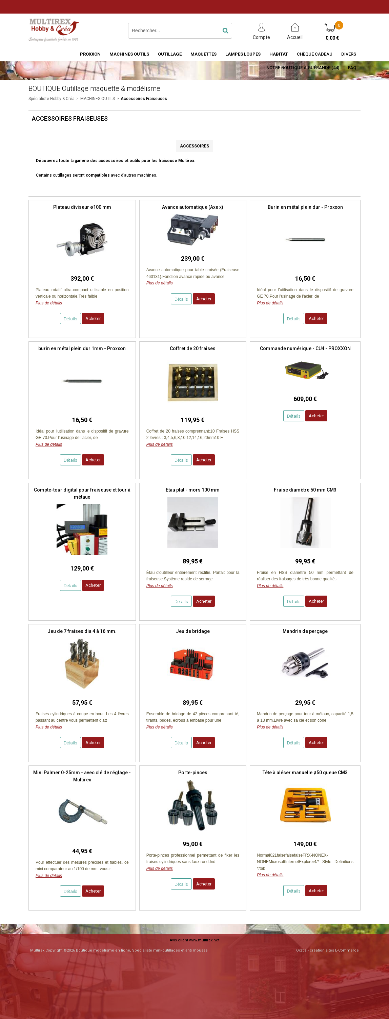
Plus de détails (49, 303)
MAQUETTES (203, 54)
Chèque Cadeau (314, 54)
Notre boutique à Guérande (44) (302, 67)
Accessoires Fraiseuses (144, 98)
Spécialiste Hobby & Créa (51, 98)
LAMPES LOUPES (243, 54)
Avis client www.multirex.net (194, 940)
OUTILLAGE (170, 54)
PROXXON (90, 54)
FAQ (352, 67)
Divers (348, 54)
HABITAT (278, 54)
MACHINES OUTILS (129, 54)
